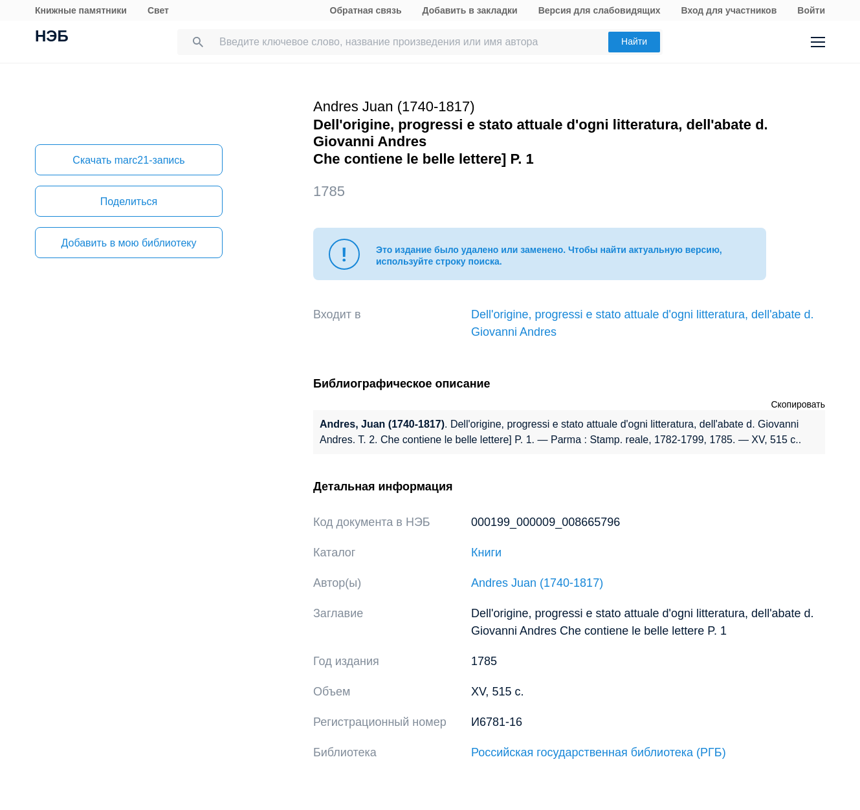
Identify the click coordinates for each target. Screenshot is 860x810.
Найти (634, 41)
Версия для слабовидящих (599, 10)
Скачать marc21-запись (128, 160)
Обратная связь (366, 10)
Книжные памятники (81, 10)
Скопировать (798, 404)
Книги (486, 552)
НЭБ (52, 37)
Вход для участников (729, 10)
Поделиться (128, 201)
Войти (811, 10)
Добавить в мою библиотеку (128, 242)
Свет (158, 10)
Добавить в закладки (470, 10)
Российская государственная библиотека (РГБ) (598, 752)
